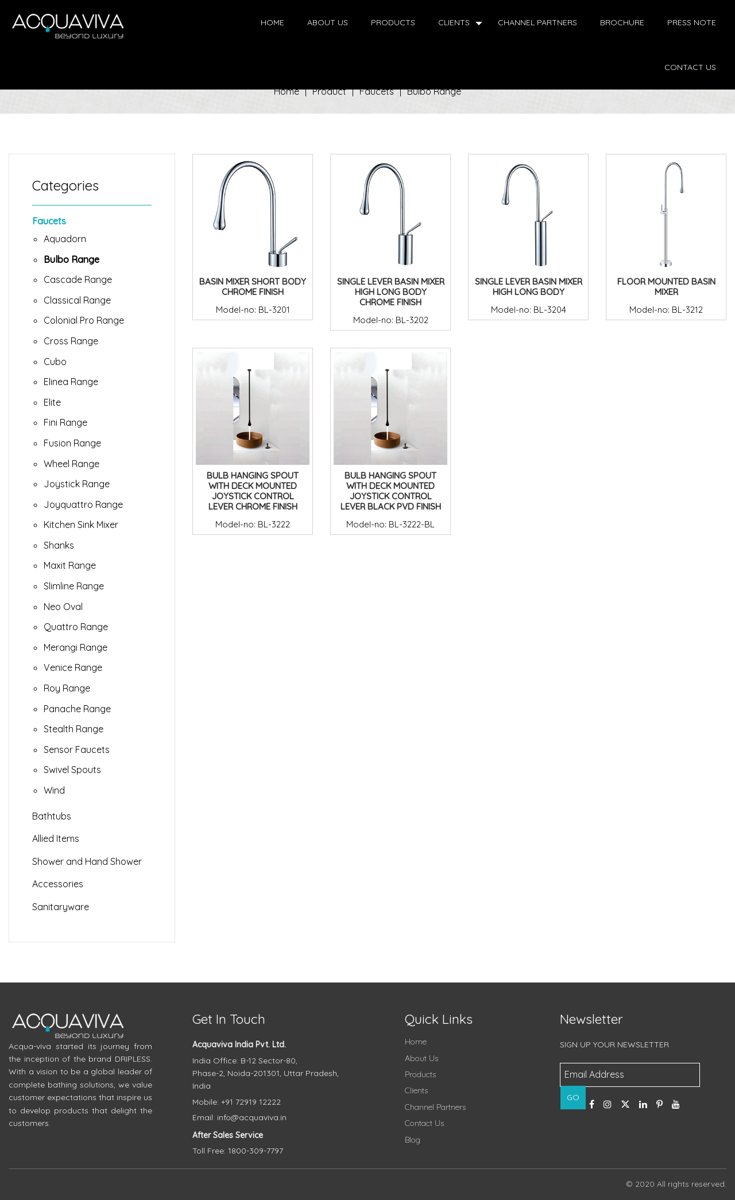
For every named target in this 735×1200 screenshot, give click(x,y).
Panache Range (77, 708)
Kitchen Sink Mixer (81, 524)
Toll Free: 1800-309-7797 (237, 1150)
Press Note (691, 22)
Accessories (57, 884)
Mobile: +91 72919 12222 (236, 1102)
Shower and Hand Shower (87, 861)
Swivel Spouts (72, 769)
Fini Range (65, 422)
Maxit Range (70, 565)
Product (329, 91)
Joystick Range (77, 484)
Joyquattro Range (83, 504)
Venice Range (73, 667)
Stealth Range (73, 729)
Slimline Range (74, 586)
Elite (52, 402)
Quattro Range (76, 626)
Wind (54, 790)
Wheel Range (71, 463)
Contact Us (690, 67)
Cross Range (71, 341)
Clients (454, 22)
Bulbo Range (434, 91)
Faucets (49, 221)
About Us (327, 22)
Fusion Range (72, 443)
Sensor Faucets (77, 749)
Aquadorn (65, 238)
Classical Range (77, 300)
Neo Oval (63, 606)
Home (272, 22)
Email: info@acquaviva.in (239, 1117)
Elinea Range (71, 381)
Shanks (59, 545)
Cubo (55, 361)
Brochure (622, 22)
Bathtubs (51, 816)
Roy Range (67, 688)
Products (393, 22)
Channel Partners (537, 22)
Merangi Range (75, 647)
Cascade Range (78, 279)
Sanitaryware (60, 906)
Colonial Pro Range (84, 320)
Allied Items (55, 838)
